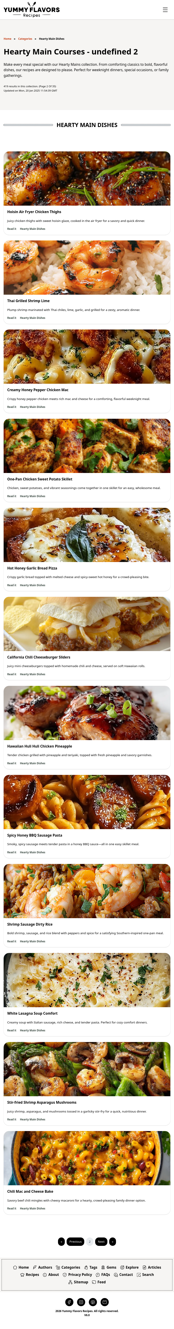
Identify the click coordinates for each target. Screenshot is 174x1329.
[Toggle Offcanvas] (165, 10)
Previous (75, 1242)
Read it (11, 229)
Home (7, 38)
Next (101, 1242)
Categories (25, 38)
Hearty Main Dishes (32, 229)
